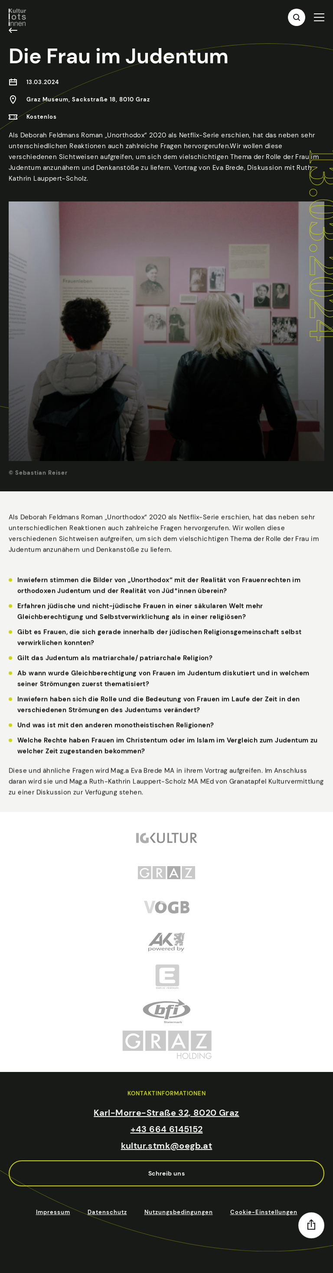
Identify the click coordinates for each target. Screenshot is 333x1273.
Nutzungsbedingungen (178, 1212)
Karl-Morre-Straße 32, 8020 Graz (166, 1112)
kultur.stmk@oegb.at (166, 1145)
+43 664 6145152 (167, 1129)
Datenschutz (107, 1212)
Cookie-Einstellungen (263, 1212)
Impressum (53, 1212)
